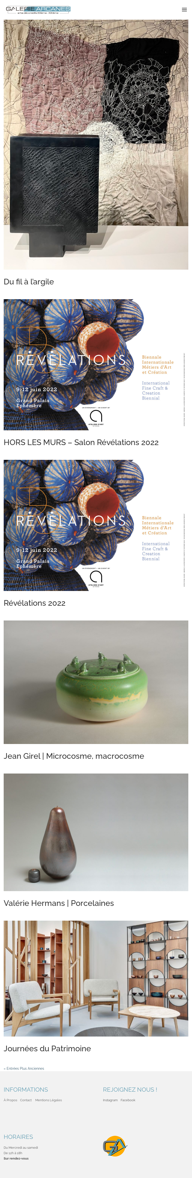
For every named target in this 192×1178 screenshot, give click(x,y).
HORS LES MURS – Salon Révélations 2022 (81, 442)
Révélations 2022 (34, 602)
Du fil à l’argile (29, 281)
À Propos (10, 1100)
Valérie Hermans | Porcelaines (59, 903)
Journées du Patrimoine (47, 1048)
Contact (26, 1100)
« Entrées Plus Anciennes (24, 1068)
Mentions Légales (48, 1100)
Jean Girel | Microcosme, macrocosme (74, 755)
